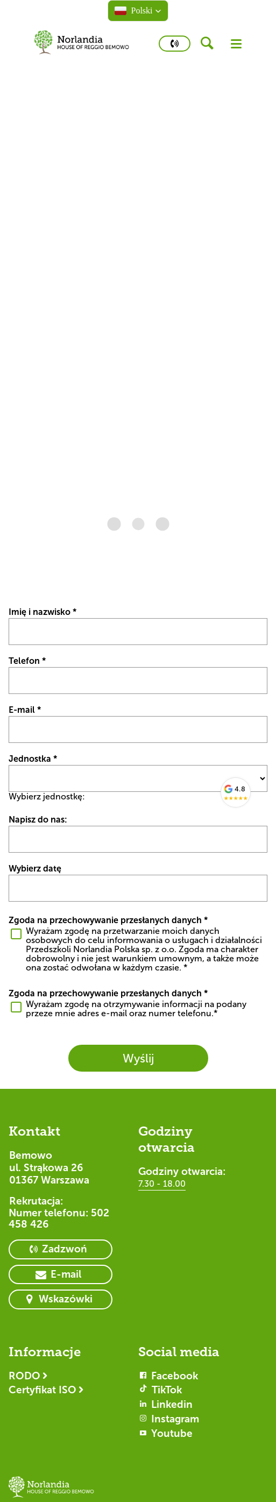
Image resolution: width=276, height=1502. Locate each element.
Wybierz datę (35, 868)
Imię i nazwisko (42, 612)
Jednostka (33, 758)
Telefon (27, 660)
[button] (138, 11)
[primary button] (174, 44)
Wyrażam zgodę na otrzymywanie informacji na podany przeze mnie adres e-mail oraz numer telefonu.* (136, 1009)
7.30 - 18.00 (162, 1183)
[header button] (210, 44)
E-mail (25, 709)
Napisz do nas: (38, 819)
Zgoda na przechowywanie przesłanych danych (108, 920)
